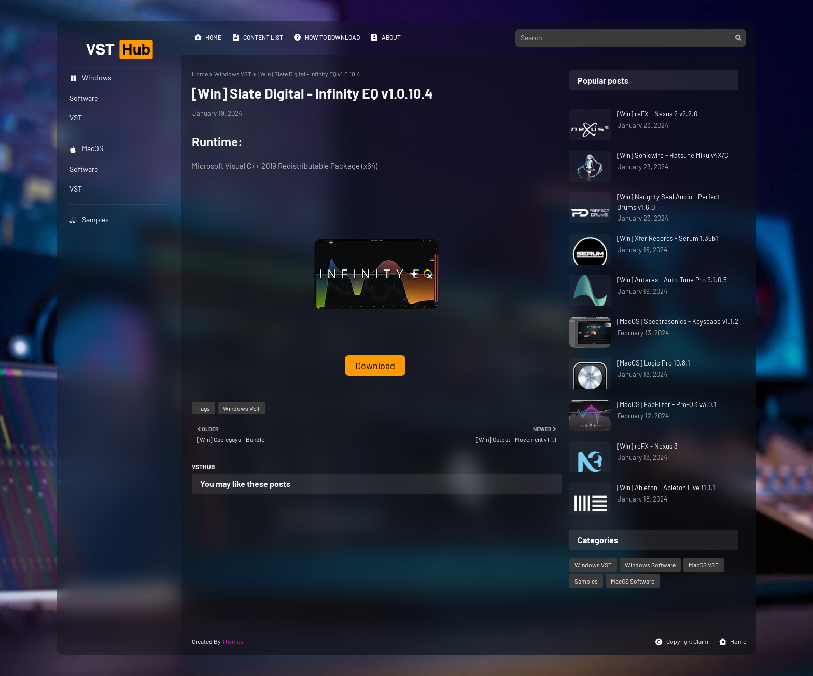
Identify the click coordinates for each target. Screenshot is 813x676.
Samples (89, 219)
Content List (257, 37)
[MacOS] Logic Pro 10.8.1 (653, 363)
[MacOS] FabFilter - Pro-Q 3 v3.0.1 (667, 404)
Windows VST (232, 73)
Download (375, 365)
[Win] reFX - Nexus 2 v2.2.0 (657, 114)
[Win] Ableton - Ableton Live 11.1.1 (666, 487)
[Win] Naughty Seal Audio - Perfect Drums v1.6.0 (668, 202)
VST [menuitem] (75, 117)
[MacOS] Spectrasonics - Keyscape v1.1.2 (677, 321)
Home (207, 37)
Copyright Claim (681, 642)
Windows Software (650, 565)
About (385, 37)
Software (83, 169)
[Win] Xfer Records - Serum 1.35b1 (667, 238)
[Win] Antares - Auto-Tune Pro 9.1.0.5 (672, 280)
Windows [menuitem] (90, 77)
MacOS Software (632, 581)
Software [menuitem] (83, 97)
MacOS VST (704, 565)
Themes (232, 641)
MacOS (86, 148)
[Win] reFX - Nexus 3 (647, 446)
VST (75, 188)
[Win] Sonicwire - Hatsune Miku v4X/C (672, 155)
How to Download (326, 37)
